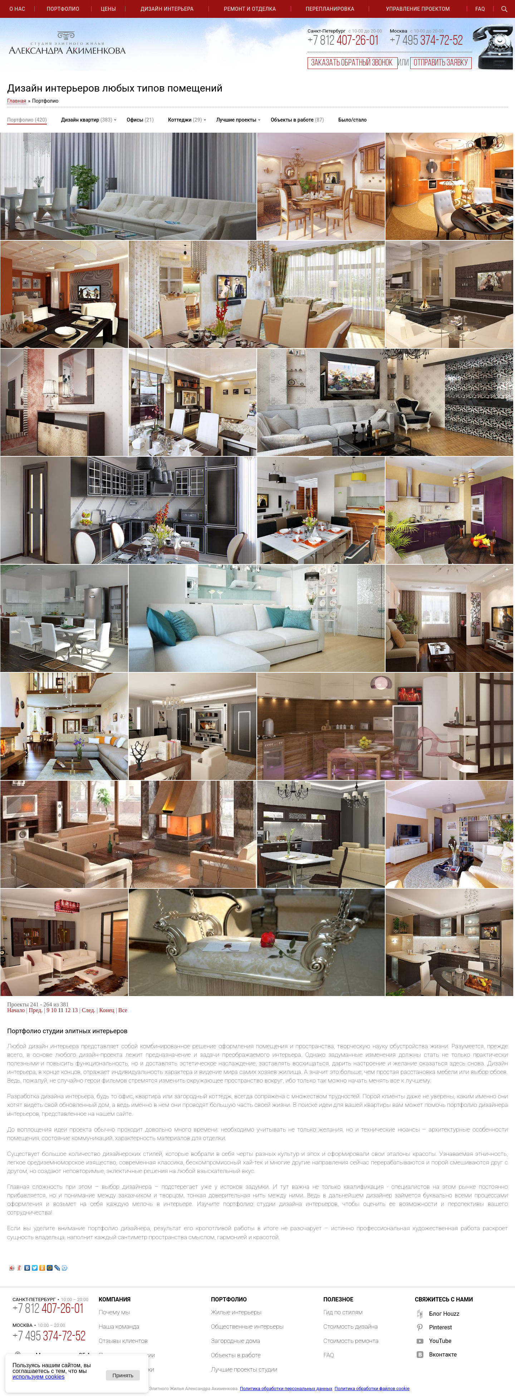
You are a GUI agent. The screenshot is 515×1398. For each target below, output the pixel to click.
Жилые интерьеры (236, 1312)
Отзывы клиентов (123, 1340)
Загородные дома (235, 1340)
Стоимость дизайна (350, 1326)
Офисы (140, 120)
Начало (16, 1010)
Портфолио (63, 9)
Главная (16, 101)
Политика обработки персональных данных (286, 1388)
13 (75, 1010)
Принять (122, 1375)
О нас (17, 9)
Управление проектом (418, 9)
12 (67, 1010)
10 (54, 1010)
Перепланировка (330, 9)
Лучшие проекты (236, 120)
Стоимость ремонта (350, 1340)
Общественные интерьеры (247, 1326)
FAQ (480, 9)
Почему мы (114, 1312)
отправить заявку (441, 63)
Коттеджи (185, 120)
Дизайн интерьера (167, 9)
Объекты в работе (297, 120)
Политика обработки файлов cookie (372, 1388)
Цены (108, 9)
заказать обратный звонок (352, 63)
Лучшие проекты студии (244, 1369)
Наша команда (119, 1326)
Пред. (36, 1010)
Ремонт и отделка (250, 9)
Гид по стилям (343, 1312)
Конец (106, 1010)
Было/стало (352, 120)
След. (88, 1010)
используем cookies (38, 1377)
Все (122, 1010)
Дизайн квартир (86, 120)
